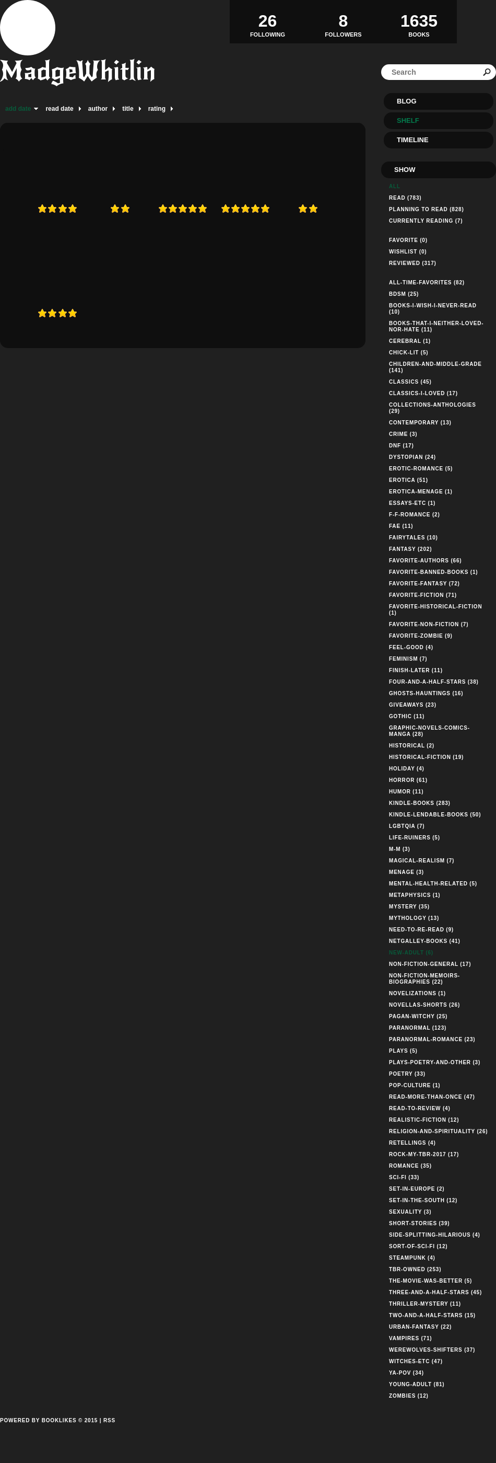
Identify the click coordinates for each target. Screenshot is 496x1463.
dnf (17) (401, 445)
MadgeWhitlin (78, 71)
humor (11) (406, 791)
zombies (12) (409, 1396)
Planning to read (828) (426, 209)
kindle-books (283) (420, 803)
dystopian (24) (412, 457)
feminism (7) (408, 659)
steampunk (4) (412, 1258)
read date (59, 108)
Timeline (413, 140)
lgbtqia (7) (406, 826)
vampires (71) (410, 1338)
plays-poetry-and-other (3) (434, 1062)
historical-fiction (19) (426, 757)
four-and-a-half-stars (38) (434, 682)
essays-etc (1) (412, 503)
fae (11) (401, 526)
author (98, 108)
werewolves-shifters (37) (432, 1350)
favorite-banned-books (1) (433, 572)
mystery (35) (409, 906)
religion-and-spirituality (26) (438, 1131)
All (394, 186)
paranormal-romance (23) (432, 1039)
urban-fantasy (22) (420, 1327)
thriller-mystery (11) (425, 1304)
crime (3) (403, 434)
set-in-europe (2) (416, 1189)
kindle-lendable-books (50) (435, 814)
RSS (109, 1420)
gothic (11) (406, 716)
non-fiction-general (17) (430, 964)
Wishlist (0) (408, 252)
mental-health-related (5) (433, 883)
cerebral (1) (410, 341)
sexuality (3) (410, 1212)
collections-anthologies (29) (432, 408)
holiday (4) (406, 768)
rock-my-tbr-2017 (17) (424, 1154)
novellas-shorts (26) (424, 1005)
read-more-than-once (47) (432, 1097)
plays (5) (403, 1051)
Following (267, 21)
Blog (407, 101)
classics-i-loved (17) (423, 393)
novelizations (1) (417, 993)
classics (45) (410, 382)
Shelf (408, 120)
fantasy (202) (410, 549)
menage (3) (406, 872)
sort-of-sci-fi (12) (418, 1246)
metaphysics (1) (415, 895)
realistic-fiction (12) (424, 1120)
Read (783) (405, 198)
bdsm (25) (404, 294)
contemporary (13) (420, 422)
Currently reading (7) (426, 221)
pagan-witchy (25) (418, 1016)
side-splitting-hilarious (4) (434, 1235)
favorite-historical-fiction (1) (435, 610)
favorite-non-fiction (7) (428, 624)
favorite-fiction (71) (423, 595)
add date (18, 108)
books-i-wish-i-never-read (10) (433, 309)
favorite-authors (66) (425, 560)
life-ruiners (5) (414, 837)
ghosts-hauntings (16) (426, 693)
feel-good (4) (411, 647)
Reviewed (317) (412, 263)
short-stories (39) (419, 1223)
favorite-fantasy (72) (424, 583)
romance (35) (410, 1166)
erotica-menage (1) (421, 491)
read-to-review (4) (420, 1108)
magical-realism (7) (421, 860)
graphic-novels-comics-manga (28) (429, 731)
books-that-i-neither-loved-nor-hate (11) (436, 326)
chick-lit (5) (408, 352)
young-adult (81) (417, 1384)
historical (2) (411, 745)
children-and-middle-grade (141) (435, 367)
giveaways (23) (412, 705)
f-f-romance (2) (414, 514)
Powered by (49, 1432)
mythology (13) (414, 918)
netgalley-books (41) (424, 941)
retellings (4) (412, 1143)
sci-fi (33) (404, 1177)
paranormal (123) (417, 1028)
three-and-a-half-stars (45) (435, 1292)
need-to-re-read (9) (421, 929)
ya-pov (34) (406, 1373)
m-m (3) (399, 849)
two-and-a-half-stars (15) (432, 1315)
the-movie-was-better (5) (430, 1281)
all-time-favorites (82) (427, 282)
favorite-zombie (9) (421, 636)
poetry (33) (407, 1074)
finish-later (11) (416, 670)
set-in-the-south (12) (423, 1200)
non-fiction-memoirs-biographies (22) (424, 979)
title (127, 108)
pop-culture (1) (414, 1085)
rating (157, 108)
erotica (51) (408, 480)
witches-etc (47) (416, 1361)
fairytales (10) (413, 537)
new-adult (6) (411, 952)
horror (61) (408, 780)
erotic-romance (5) (421, 468)
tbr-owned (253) (415, 1269)
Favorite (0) (408, 240)
